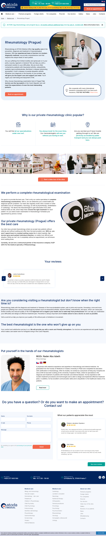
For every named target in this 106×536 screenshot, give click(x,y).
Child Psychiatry (29, 503)
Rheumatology (56, 513)
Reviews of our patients (87, 509)
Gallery (82, 506)
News (82, 511)
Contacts (83, 518)
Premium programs (85, 492)
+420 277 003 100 (61, 4)
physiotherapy (42, 205)
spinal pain (37, 61)
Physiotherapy (29, 513)
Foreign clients (84, 494)
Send (41, 447)
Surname (29, 416)
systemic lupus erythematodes (15, 69)
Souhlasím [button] (101, 533)
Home (2, 18)
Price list (82, 499)
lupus (85, 309)
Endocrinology (29, 508)
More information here (91, 25)
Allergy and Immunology (32, 491)
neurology (26, 205)
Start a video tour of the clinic (53, 179)
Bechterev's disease (32, 69)
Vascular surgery (29, 494)
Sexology (55, 515)
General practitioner (58, 503)
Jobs (81, 513)
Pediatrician (28, 498)
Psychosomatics (57, 511)
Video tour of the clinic (87, 504)
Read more (93, 92)
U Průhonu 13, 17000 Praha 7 (75, 478)
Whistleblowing (84, 516)
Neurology (55, 496)
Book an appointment (94, 9)
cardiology (6, 207)
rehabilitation (52, 205)
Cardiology (55, 491)
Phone (29, 423)
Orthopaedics (56, 501)
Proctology (55, 506)
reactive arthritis (65, 309)
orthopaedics (18, 205)
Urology (54, 520)
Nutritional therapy (57, 498)
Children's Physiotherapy (32, 501)
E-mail (3, 423)
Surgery (27, 520)
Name (3, 416)
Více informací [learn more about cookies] (35, 534)
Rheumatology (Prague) (23, 18)
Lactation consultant (58, 494)
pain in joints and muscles (74, 307)
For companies (84, 496)
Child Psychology (30, 506)
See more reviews (96, 464)
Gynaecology (28, 518)
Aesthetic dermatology (31, 511)
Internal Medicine (29, 523)
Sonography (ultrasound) (59, 518)
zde (30, 534)
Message (3, 430)
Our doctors (83, 501)
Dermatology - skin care (32, 496)
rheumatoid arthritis (29, 67)
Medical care (10, 18)
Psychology (55, 508)
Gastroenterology (30, 515)
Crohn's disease (19, 71)
